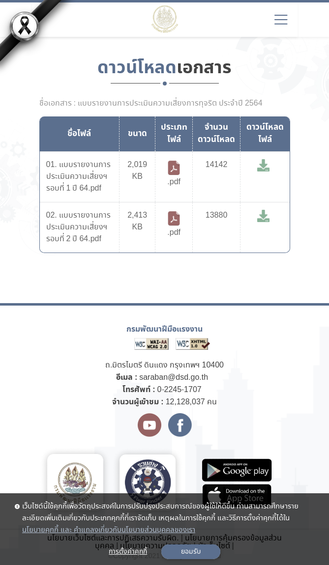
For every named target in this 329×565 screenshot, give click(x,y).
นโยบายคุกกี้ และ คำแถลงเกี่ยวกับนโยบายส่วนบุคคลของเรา (108, 530)
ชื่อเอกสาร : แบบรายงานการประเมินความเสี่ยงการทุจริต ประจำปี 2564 (151, 103)
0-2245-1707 (179, 390)
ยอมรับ (191, 552)
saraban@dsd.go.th (173, 377)
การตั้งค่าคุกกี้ (128, 552)
